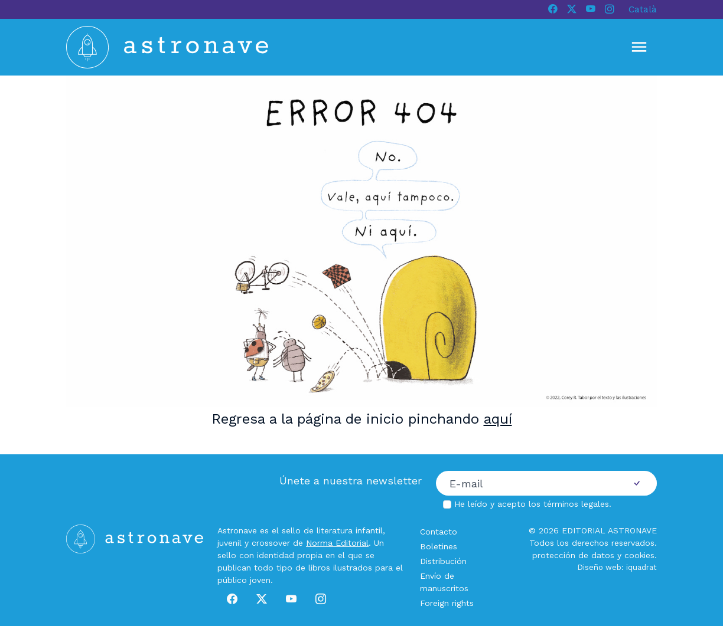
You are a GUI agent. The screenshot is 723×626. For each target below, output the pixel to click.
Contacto (438, 531)
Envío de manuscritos (444, 582)
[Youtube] (590, 9)
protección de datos (573, 555)
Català (642, 9)
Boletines (438, 546)
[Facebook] (552, 9)
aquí (498, 419)
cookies (639, 555)
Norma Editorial (337, 543)
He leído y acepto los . (532, 504)
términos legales (576, 504)
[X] (571, 9)
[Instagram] (609, 9)
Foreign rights (447, 603)
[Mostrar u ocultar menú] (639, 47)
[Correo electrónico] (526, 483)
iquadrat (641, 567)
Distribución (443, 561)
